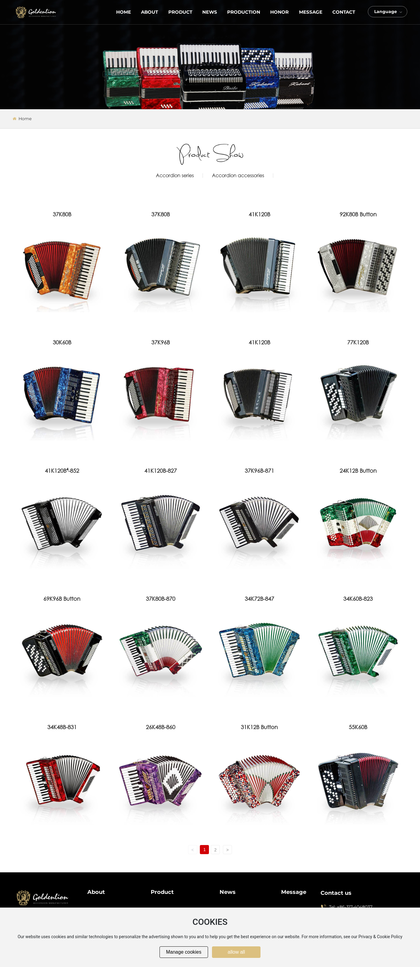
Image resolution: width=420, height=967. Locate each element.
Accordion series (175, 175)
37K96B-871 (259, 470)
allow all (236, 952)
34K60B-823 (358, 598)
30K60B (62, 342)
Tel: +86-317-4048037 (350, 907)
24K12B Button (358, 470)
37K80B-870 (160, 598)
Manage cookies (183, 952)
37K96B (160, 342)
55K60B (358, 727)
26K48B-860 (160, 727)
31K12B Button (259, 727)
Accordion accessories (238, 175)
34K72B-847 (259, 598)
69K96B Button (61, 598)
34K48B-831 (62, 727)
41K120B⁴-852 (62, 470)
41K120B (259, 214)
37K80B (62, 214)
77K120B (358, 342)
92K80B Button (358, 214)
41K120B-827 (160, 470)
